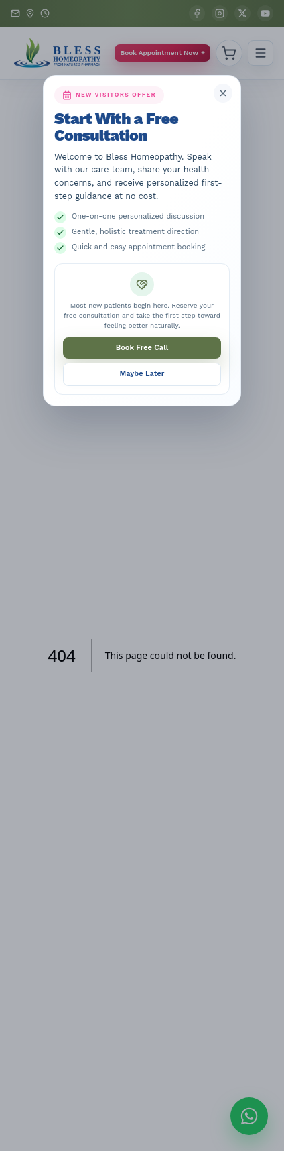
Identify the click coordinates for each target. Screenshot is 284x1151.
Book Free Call (142, 347)
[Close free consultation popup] (223, 93)
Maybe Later (142, 373)
